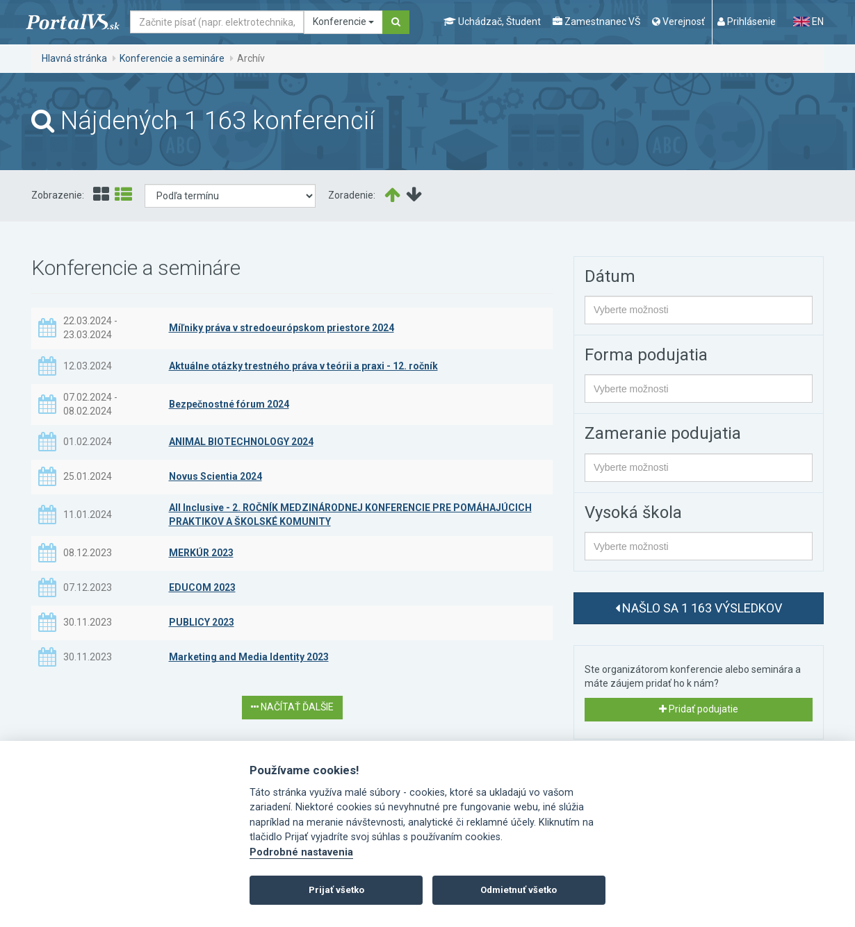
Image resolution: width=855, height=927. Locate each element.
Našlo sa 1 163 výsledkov (698, 608)
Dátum (610, 276)
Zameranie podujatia (663, 433)
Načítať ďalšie (292, 706)
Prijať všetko (336, 890)
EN (808, 21)
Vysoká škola (633, 512)
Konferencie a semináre (172, 58)
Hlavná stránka (74, 58)
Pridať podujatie (698, 709)
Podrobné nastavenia (301, 852)
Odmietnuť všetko (518, 890)
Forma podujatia (646, 355)
